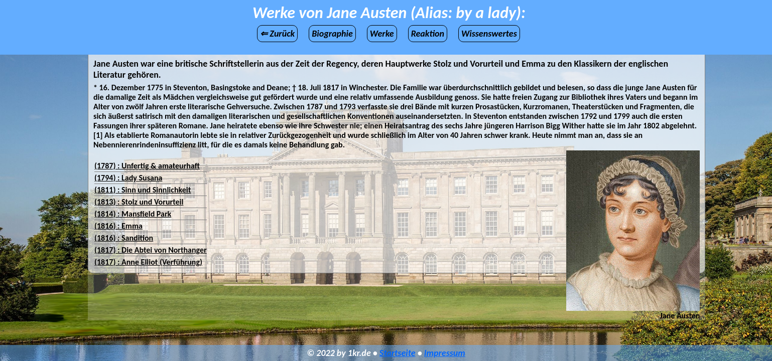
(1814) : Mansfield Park (132, 214)
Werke (382, 33)
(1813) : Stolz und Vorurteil (138, 202)
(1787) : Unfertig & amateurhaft (147, 165)
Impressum (444, 352)
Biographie (332, 33)
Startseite (397, 352)
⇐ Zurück (277, 33)
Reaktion (427, 33)
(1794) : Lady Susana (128, 178)
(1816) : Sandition (123, 238)
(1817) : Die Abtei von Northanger (150, 250)
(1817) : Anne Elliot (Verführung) (148, 262)
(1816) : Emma (118, 226)
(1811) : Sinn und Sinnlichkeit (142, 190)
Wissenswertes (489, 33)
